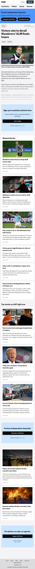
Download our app (24, 19)
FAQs (16, 560)
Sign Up (30, 2)
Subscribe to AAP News (9, 19)
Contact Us (26, 560)
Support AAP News (17, 536)
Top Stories (5, 6)
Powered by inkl (17, 564)
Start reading (17, 121)
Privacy (12, 560)
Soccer (4, 42)
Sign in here (22, 125)
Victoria (10, 42)
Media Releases (17, 562)
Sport (3, 26)
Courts (21, 6)
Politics (14, 6)
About (21, 560)
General (29, 6)
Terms (7, 560)
